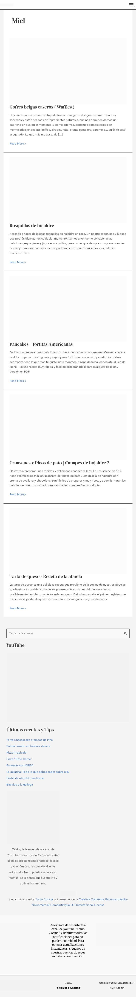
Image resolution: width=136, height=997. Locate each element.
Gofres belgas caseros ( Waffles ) (42, 107)
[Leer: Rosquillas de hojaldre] (68, 189)
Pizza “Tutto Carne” (19, 759)
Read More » (18, 143)
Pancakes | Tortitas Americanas (41, 344)
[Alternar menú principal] (131, 4)
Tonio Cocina (44, 899)
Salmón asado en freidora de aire (28, 746)
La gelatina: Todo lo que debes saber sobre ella (37, 771)
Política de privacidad (68, 987)
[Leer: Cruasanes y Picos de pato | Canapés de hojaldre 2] (68, 426)
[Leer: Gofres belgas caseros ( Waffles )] (68, 71)
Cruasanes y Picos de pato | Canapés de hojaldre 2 (59, 463)
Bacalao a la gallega (19, 784)
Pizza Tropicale (16, 752)
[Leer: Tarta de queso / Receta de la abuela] (68, 540)
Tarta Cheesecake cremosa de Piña (29, 739)
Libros (68, 983)
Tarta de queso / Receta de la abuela (46, 576)
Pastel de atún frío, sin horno (25, 778)
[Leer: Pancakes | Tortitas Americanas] (68, 308)
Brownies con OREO (19, 765)
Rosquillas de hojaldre (32, 225)
